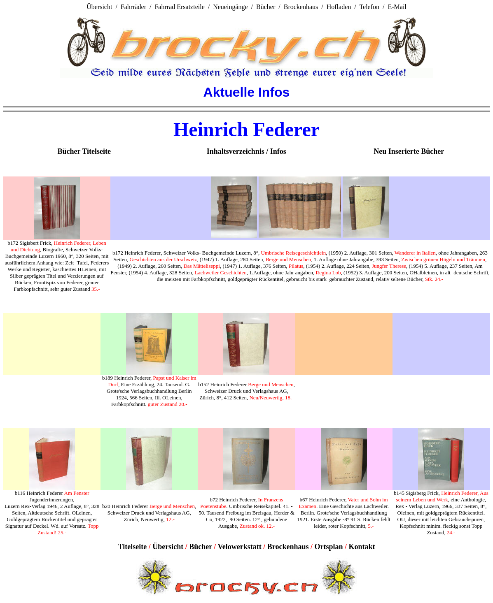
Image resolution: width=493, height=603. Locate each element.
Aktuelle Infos (246, 92)
